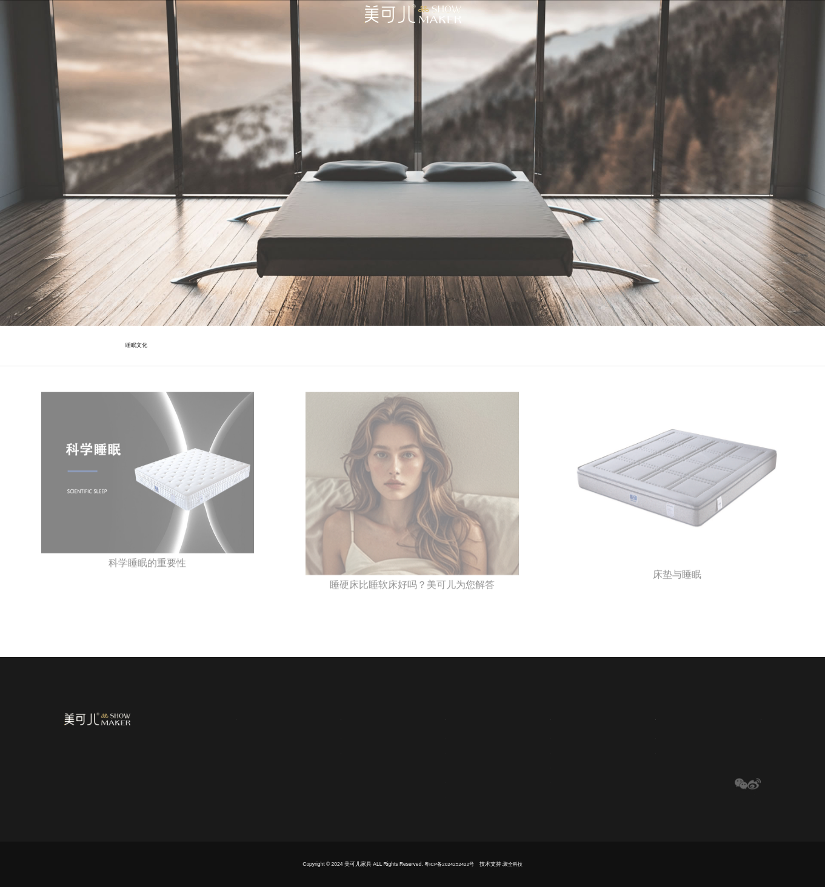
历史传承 (316, 766)
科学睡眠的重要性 (147, 572)
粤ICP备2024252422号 (448, 864)
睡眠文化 (136, 345)
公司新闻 (635, 736)
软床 (525, 751)
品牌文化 (316, 736)
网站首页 (217, 717)
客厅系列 (531, 766)
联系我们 (744, 717)
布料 (422, 795)
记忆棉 (425, 780)
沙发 (525, 780)
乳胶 (422, 766)
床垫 (525, 736)
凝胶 (422, 751)
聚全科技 (515, 864)
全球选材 (433, 717)
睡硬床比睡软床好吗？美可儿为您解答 (412, 593)
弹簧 (422, 736)
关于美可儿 (325, 717)
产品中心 (536, 717)
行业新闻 (635, 751)
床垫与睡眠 (677, 583)
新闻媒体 (640, 717)
